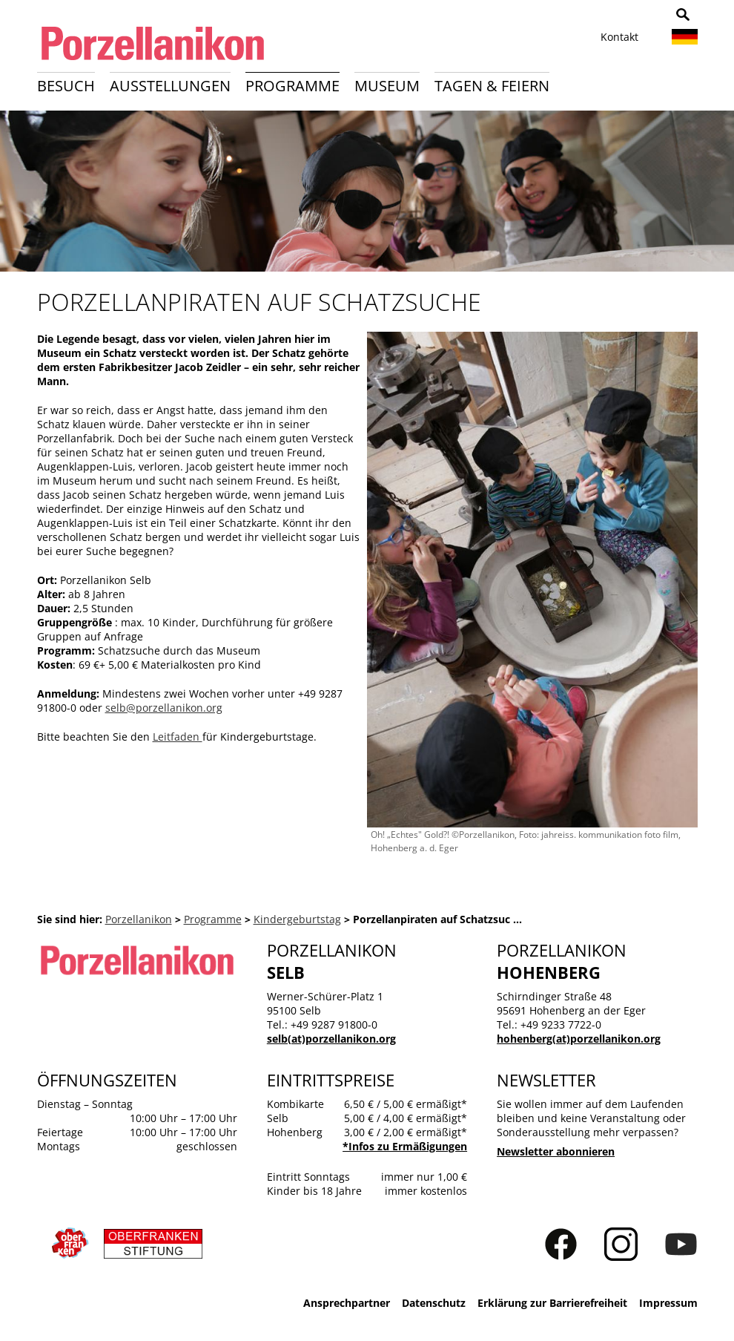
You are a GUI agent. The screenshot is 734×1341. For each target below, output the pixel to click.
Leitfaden (177, 736)
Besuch (66, 86)
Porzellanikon (138, 919)
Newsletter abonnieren (556, 1151)
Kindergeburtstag (297, 919)
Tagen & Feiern (491, 86)
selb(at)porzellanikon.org (331, 1039)
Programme (292, 86)
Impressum (668, 1303)
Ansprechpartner (346, 1303)
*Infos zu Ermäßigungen (405, 1146)
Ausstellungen (170, 86)
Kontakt (619, 37)
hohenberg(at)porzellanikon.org (579, 1039)
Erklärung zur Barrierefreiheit (552, 1303)
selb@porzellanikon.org (163, 708)
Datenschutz (434, 1303)
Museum (387, 86)
